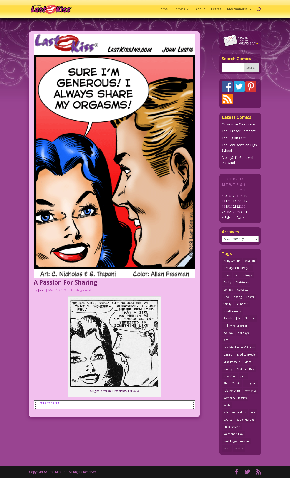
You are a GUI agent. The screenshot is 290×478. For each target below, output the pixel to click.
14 (234, 201)
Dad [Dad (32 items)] (226, 297)
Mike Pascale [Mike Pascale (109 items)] (232, 362)
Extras (216, 9)
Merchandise (237, 9)
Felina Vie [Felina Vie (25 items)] (242, 304)
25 (223, 212)
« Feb (226, 217)
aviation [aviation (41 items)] (250, 261)
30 (242, 212)
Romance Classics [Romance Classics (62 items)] (235, 398)
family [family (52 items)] (227, 304)
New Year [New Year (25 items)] (230, 376)
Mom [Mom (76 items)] (248, 362)
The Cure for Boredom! (239, 131)
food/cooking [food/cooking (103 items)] (232, 311)
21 (234, 206)
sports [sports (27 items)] (228, 419)
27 (231, 212)
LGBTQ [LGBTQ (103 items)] (228, 355)
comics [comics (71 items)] (228, 290)
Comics (179, 9)
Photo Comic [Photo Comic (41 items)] (232, 383)
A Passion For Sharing (65, 282)
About (200, 9)
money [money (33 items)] (228, 369)
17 (245, 201)
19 (227, 206)
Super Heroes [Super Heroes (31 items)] (245, 419)
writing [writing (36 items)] (239, 448)
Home (163, 9)
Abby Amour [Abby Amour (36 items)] (232, 261)
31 (245, 212)
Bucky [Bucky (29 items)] (227, 282)
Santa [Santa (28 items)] (227, 405)
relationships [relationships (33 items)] (232, 391)
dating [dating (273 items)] (238, 297)
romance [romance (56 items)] (251, 391)
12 (227, 201)
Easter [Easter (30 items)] (250, 297)
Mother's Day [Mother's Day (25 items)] (245, 369)
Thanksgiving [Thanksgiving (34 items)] (232, 427)
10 (245, 195)
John (41, 290)
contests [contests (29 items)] (242, 290)
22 (238, 206)
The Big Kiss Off (233, 138)
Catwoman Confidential (239, 124)
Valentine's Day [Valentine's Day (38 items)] (233, 434)
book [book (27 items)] (227, 275)
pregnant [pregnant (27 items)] (251, 383)
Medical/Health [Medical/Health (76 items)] (247, 355)
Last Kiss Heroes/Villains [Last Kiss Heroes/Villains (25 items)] (239, 347)
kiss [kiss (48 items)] (226, 340)
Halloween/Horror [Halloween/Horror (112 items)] (235, 326)
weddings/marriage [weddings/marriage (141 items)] (236, 441)
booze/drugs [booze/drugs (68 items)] (243, 275)
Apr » (240, 217)
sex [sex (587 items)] (253, 412)
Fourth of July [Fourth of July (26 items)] (232, 318)
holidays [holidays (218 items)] (243, 333)
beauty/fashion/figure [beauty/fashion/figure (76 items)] (237, 268)
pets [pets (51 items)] (243, 376)
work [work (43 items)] (227, 448)
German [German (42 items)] (250, 318)
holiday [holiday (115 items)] (228, 333)
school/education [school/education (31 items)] (235, 412)
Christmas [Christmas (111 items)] (242, 282)
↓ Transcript (49, 403)
